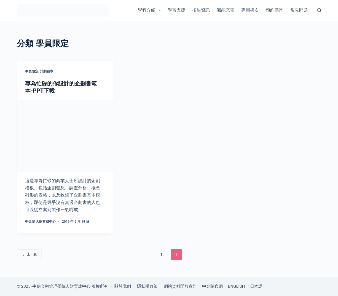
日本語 (256, 286)
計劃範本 (46, 71)
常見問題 (299, 10)
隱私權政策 (147, 286)
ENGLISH (236, 286)
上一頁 (29, 254)
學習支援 (176, 10)
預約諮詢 (274, 10)
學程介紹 (150, 10)
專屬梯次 (250, 10)
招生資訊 (201, 10)
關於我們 (122, 286)
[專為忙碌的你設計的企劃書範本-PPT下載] (65, 136)
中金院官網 (212, 286)
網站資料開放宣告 (180, 286)
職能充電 (225, 10)
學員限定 (31, 71)
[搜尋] (319, 10)
